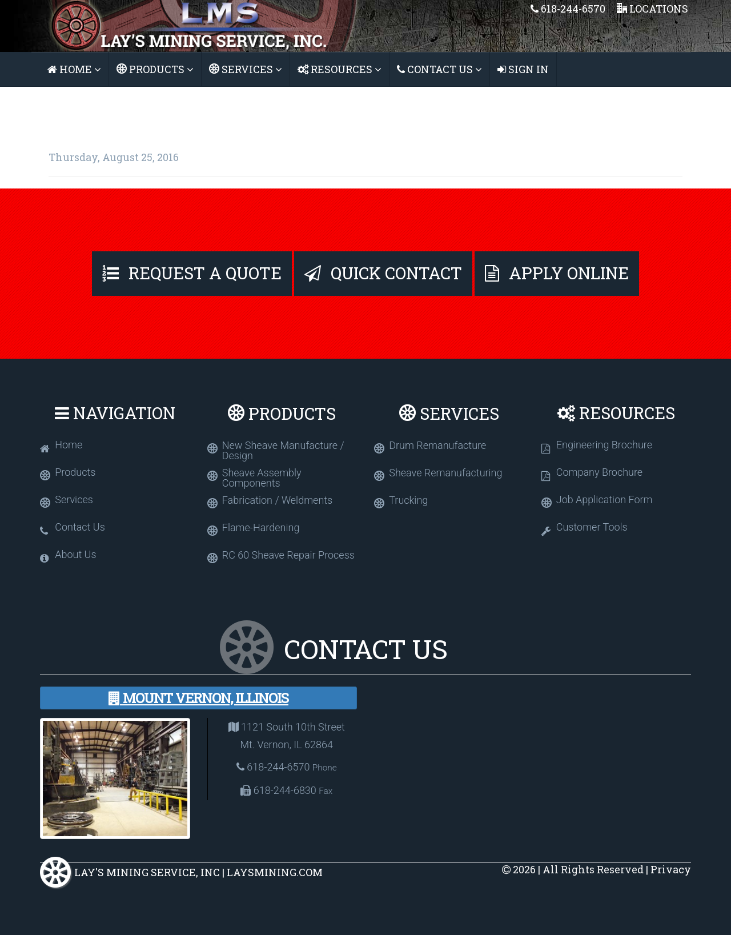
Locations (652, 8)
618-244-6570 (568, 8)
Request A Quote (192, 273)
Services (245, 69)
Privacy (670, 869)
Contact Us (439, 69)
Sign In (523, 69)
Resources (339, 69)
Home (74, 69)
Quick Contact (383, 273)
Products (155, 69)
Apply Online (557, 273)
